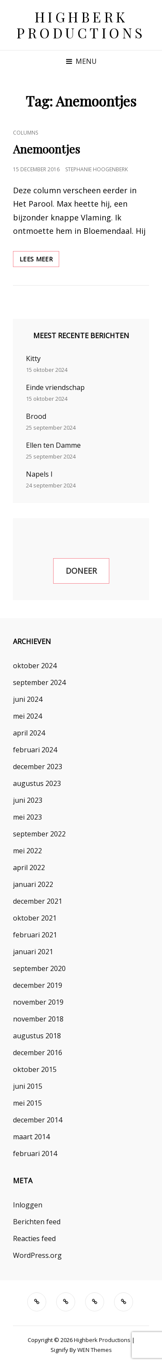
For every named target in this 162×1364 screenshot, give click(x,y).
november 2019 (38, 1002)
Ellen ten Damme (53, 445)
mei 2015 (27, 1103)
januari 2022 (33, 884)
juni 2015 (27, 1086)
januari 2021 (33, 951)
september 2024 (39, 682)
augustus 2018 (37, 1035)
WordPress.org (37, 1255)
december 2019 (37, 985)
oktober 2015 (35, 1069)
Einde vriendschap (55, 387)
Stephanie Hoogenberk (96, 169)
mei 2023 (27, 817)
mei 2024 (27, 716)
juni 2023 (27, 800)
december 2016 (37, 1052)
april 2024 (29, 733)
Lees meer (39, 258)
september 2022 (39, 834)
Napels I (39, 474)
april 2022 (29, 867)
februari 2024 (35, 749)
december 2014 (37, 1120)
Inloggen (27, 1205)
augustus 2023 (37, 783)
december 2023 (37, 766)
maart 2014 (31, 1136)
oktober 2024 (35, 665)
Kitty (33, 358)
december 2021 (37, 901)
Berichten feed (36, 1221)
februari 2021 (35, 935)
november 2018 (38, 1019)
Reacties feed (34, 1238)
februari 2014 (35, 1153)
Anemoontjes (46, 149)
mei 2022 (27, 850)
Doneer (81, 571)
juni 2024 (27, 699)
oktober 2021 (35, 918)
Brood (36, 416)
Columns (25, 132)
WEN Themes (94, 1350)
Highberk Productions (81, 24)
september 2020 (39, 968)
